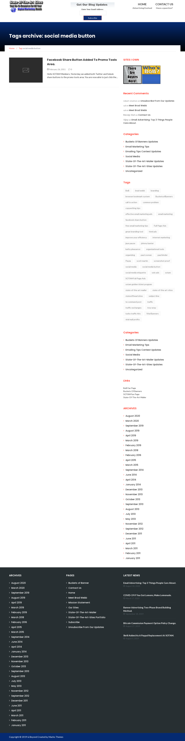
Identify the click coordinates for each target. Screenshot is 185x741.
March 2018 (132, 450)
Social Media (133, 156)
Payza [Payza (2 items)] (128, 261)
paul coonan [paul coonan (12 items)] (146, 255)
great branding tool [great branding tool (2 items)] (134, 231)
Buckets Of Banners (132, 391)
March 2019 (132, 440)
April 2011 (130, 543)
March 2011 (132, 548)
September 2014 (135, 469)
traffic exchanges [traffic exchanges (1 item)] (133, 307)
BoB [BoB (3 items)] (127, 190)
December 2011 (134, 533)
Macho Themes (55, 737)
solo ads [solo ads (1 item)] (155, 272)
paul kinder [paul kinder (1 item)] (163, 255)
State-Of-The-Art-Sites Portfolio (86, 617)
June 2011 (131, 538)
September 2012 (134, 528)
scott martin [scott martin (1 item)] (142, 261)
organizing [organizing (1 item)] (130, 255)
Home (71, 592)
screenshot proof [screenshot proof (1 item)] (162, 261)
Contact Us (144, 114)
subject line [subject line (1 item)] (154, 296)
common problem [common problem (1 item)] (151, 202)
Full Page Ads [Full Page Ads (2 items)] (160, 225)
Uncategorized (134, 171)
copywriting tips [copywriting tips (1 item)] (133, 208)
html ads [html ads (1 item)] (153, 231)
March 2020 (132, 420)
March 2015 (132, 464)
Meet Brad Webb (138, 105)
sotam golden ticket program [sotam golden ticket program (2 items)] (139, 284)
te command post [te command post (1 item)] (133, 302)
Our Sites (73, 607)
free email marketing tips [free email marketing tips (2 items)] (137, 225)
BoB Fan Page (129, 388)
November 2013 (134, 494)
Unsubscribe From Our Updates (157, 100)
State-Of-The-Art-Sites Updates (144, 166)
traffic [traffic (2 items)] (150, 302)
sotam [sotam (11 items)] (168, 272)
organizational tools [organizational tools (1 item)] (155, 249)
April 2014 (131, 479)
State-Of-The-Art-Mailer (134, 397)
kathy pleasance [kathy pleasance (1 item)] (133, 249)
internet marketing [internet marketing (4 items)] (161, 237)
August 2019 (132, 430)
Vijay (125, 119)
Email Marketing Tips (137, 146)
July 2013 (131, 514)
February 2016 (133, 455)
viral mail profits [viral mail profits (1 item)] (133, 319)
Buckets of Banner (78, 582)
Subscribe (74, 622)
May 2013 (131, 519)
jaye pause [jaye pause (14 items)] (130, 243)
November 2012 (134, 523)
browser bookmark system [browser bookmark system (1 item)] (138, 196)
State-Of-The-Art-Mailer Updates (145, 161)
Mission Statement (79, 602)
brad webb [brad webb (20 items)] (140, 190)
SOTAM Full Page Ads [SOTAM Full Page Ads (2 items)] (136, 278)
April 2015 (131, 460)
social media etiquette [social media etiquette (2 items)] (136, 272)
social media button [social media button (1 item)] (151, 266)
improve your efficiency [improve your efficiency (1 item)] (136, 237)
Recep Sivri (129, 114)
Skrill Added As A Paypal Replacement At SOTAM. (148, 635)
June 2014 (131, 474)
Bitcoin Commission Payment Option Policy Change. (149, 623)
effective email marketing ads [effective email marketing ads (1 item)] (139, 214)
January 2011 (133, 558)
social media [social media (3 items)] (131, 266)
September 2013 (134, 504)
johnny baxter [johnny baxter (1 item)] (147, 243)
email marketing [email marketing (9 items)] (165, 214)
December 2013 (134, 489)
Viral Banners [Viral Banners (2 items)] (152, 313)
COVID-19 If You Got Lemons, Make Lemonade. (147, 595)
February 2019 (133, 445)
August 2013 (132, 509)
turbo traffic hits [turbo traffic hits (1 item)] (133, 313)
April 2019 (131, 435)
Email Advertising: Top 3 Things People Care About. (149, 583)
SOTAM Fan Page (131, 394)
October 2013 (133, 499)
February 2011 (133, 553)
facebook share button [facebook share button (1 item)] (136, 220)
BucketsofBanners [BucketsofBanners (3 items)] (164, 196)
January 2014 (133, 484)
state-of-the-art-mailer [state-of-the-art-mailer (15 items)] (136, 290)
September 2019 (135, 425)
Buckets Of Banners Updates (142, 141)
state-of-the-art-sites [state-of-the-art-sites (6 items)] (162, 290)
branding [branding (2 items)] (155, 190)
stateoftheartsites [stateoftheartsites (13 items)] (134, 296)
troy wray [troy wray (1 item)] (151, 307)
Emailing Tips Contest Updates (143, 151)
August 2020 (133, 415)
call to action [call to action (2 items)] (131, 202)
